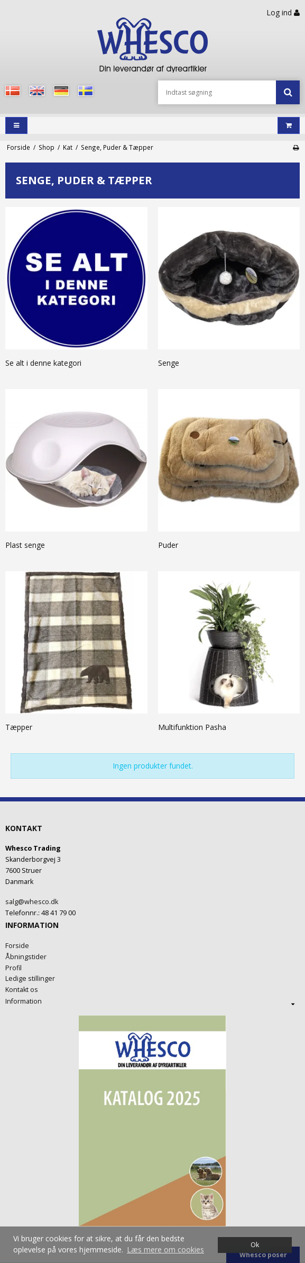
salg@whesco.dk (31, 901)
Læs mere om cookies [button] (165, 1249)
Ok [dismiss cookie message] (255, 1244)
